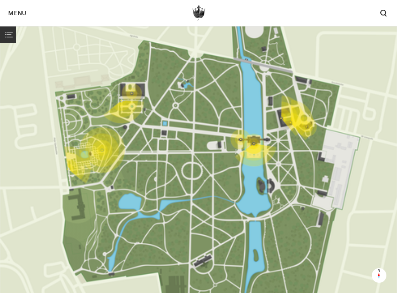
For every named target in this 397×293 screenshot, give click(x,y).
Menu (17, 14)
